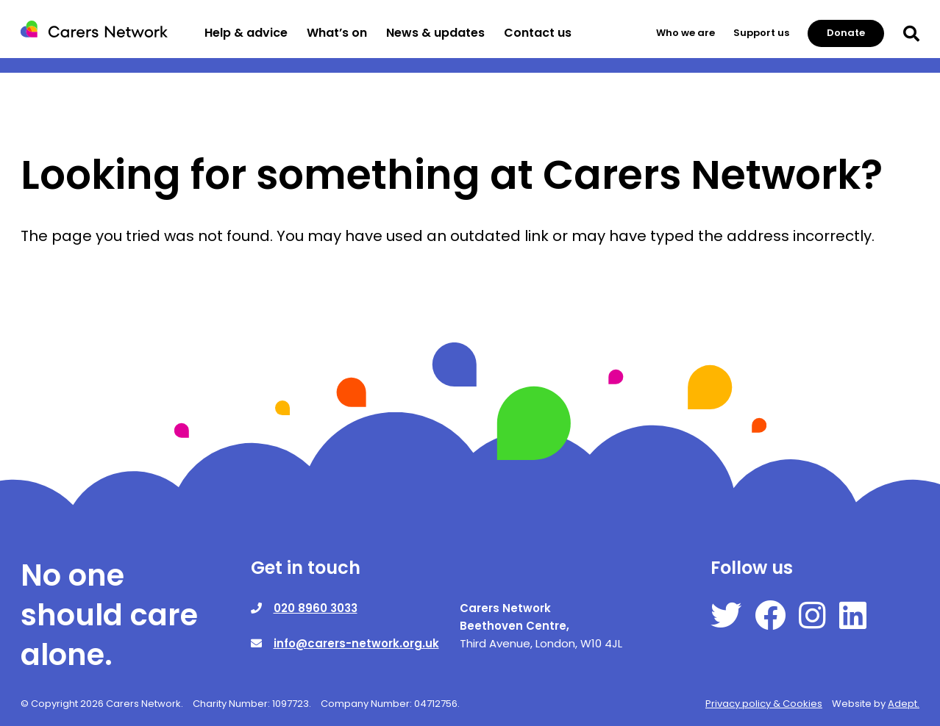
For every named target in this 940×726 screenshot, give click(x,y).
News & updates (435, 32)
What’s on (337, 32)
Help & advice (246, 32)
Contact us (538, 32)
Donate (846, 33)
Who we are (685, 33)
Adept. (903, 704)
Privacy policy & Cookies (763, 704)
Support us (761, 33)
